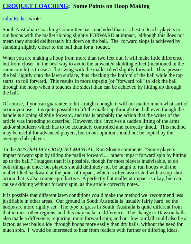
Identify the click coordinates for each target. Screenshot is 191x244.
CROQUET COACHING (35, 6)
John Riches (15, 18)
